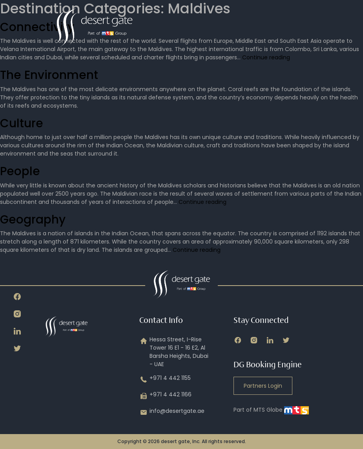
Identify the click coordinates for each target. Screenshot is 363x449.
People (20, 171)
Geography (33, 219)
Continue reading (266, 57)
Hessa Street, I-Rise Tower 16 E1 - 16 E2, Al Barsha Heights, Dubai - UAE (173, 351)
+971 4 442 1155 (165, 379)
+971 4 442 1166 (165, 395)
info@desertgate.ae (171, 412)
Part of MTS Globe (271, 410)
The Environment (49, 75)
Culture (21, 123)
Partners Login (263, 386)
